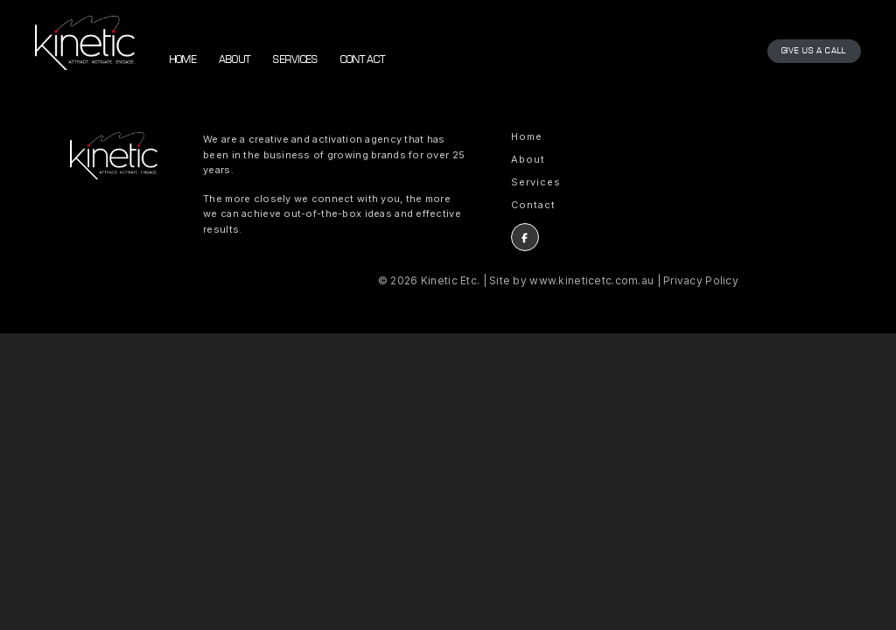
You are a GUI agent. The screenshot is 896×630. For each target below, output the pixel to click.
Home (183, 60)
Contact (363, 60)
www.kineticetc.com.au (591, 280)
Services (295, 60)
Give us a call (814, 51)
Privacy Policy (700, 280)
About (235, 60)
